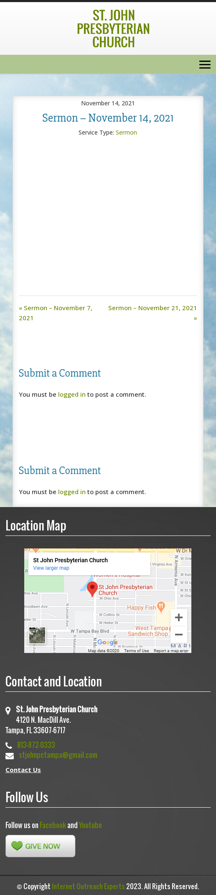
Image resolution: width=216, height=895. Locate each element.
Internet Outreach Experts (88, 886)
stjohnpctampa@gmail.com (58, 755)
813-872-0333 (36, 744)
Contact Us (23, 769)
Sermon (126, 132)
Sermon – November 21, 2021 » (152, 312)
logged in (72, 394)
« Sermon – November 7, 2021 (55, 312)
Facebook (53, 825)
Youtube (90, 825)
